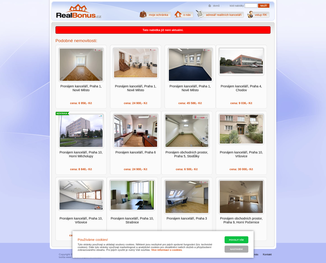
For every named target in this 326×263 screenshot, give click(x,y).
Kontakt (267, 254)
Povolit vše (236, 240)
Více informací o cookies (166, 250)
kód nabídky (237, 5)
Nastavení (236, 249)
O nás (254, 254)
